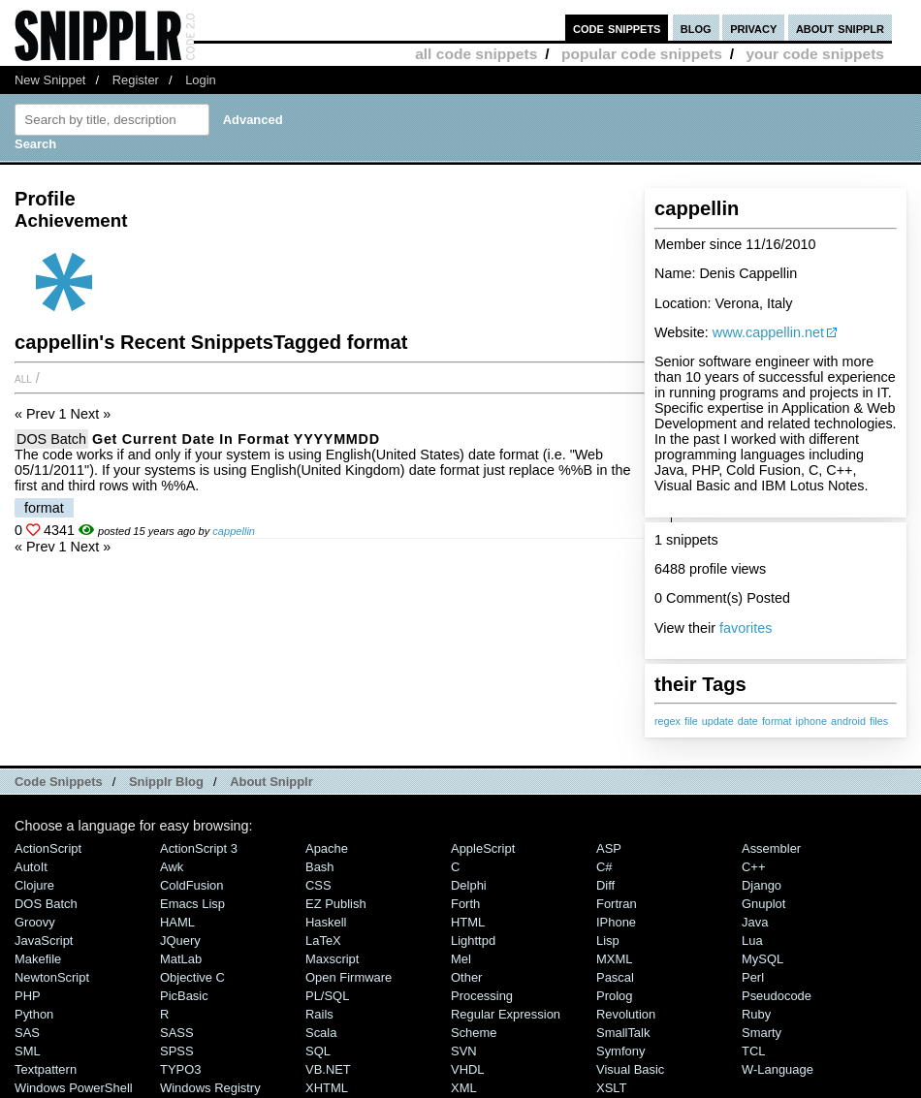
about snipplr (840, 27)
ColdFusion (192, 885)
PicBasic (184, 995)
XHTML (326, 1088)
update (718, 721)
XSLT (611, 1088)
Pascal (615, 977)
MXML (614, 959)
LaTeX (323, 940)
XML (464, 1088)
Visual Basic (630, 1069)
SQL (318, 1051)
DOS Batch (51, 439)
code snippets (617, 27)
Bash (319, 867)
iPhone (616, 922)
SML (28, 1051)
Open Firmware (348, 977)
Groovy (35, 922)
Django (761, 885)
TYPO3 (180, 1069)
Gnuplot (763, 903)
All (23, 378)
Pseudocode (776, 995)
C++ (753, 867)
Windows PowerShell (74, 1088)
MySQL (762, 959)
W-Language (777, 1069)
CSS (318, 885)
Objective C (192, 977)
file (691, 721)
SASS (177, 1032)
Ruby (756, 1014)
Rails (319, 1014)
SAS (27, 1032)
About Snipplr (271, 781)
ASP (608, 848)
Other (466, 977)
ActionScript (48, 848)
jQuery (180, 940)
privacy (753, 27)
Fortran (616, 903)
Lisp (607, 940)
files (879, 721)
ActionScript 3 (199, 848)
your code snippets (815, 54)
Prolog (614, 995)
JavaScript (44, 940)
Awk (171, 867)
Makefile (38, 959)
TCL (753, 1051)
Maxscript (332, 959)
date (748, 721)
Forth (465, 903)
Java (755, 922)
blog (696, 27)
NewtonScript (52, 977)
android (848, 721)
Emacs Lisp (192, 903)
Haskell (325, 922)
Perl (753, 977)
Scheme (474, 1032)
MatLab (181, 959)
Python (34, 1014)
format (777, 721)
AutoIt (31, 867)
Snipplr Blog (166, 781)
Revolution (625, 1014)
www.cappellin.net (768, 332)
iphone (810, 721)
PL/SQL (327, 995)
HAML (177, 922)
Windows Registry (210, 1088)
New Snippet (50, 80)
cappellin (233, 531)
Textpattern (46, 1069)
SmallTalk (623, 1032)
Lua (752, 940)
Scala (320, 1032)
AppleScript (483, 848)
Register (135, 80)
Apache (326, 848)
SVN (464, 1051)
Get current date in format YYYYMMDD (236, 439)
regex (667, 721)
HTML (468, 922)
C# (604, 867)
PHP (28, 995)
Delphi (469, 885)
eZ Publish (335, 903)
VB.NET (328, 1069)
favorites (745, 628)
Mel (461, 959)
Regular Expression (505, 1014)
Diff (605, 885)
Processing (482, 995)
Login (200, 80)
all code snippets (476, 54)
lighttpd (473, 940)
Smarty (761, 1032)
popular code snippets (641, 54)
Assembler (771, 848)
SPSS (177, 1051)
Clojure (34, 885)
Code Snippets (59, 781)
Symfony (620, 1051)
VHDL (468, 1069)
